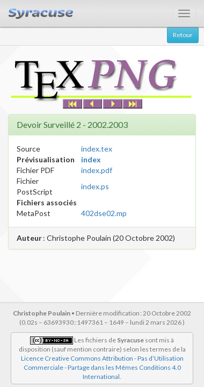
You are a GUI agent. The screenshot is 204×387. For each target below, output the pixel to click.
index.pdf (96, 170)
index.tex (96, 148)
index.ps (95, 186)
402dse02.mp (104, 213)
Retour (183, 35)
